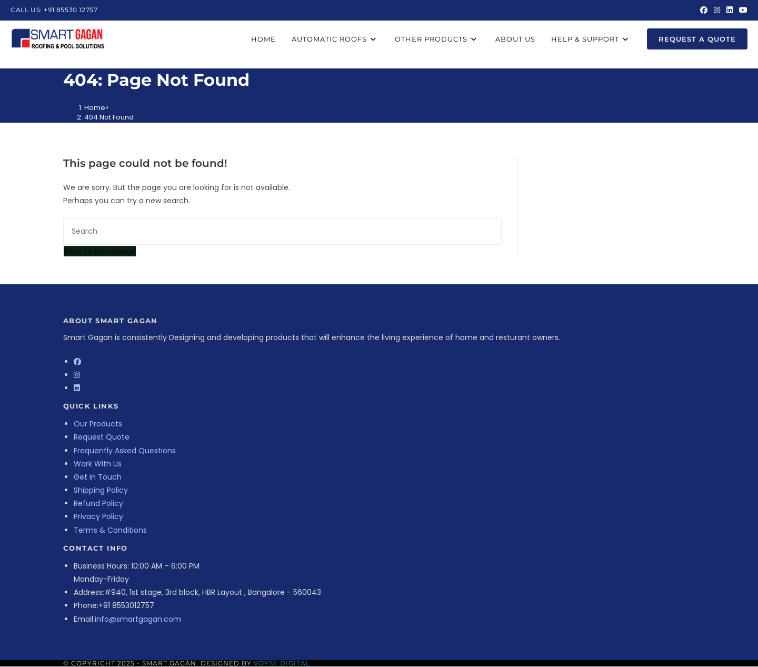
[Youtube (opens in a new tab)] (741, 10)
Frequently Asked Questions (125, 450)
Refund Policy (98, 503)
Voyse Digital (282, 663)
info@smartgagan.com (138, 619)
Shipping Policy (101, 490)
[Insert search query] (282, 231)
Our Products (98, 424)
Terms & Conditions (110, 530)
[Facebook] (77, 361)
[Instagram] (77, 375)
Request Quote (101, 437)
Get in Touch (98, 477)
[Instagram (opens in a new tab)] (717, 10)
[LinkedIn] (77, 388)
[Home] (94, 108)
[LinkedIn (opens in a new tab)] (729, 10)
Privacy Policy (98, 516)
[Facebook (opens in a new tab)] (704, 10)
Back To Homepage (100, 251)
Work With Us (98, 464)
